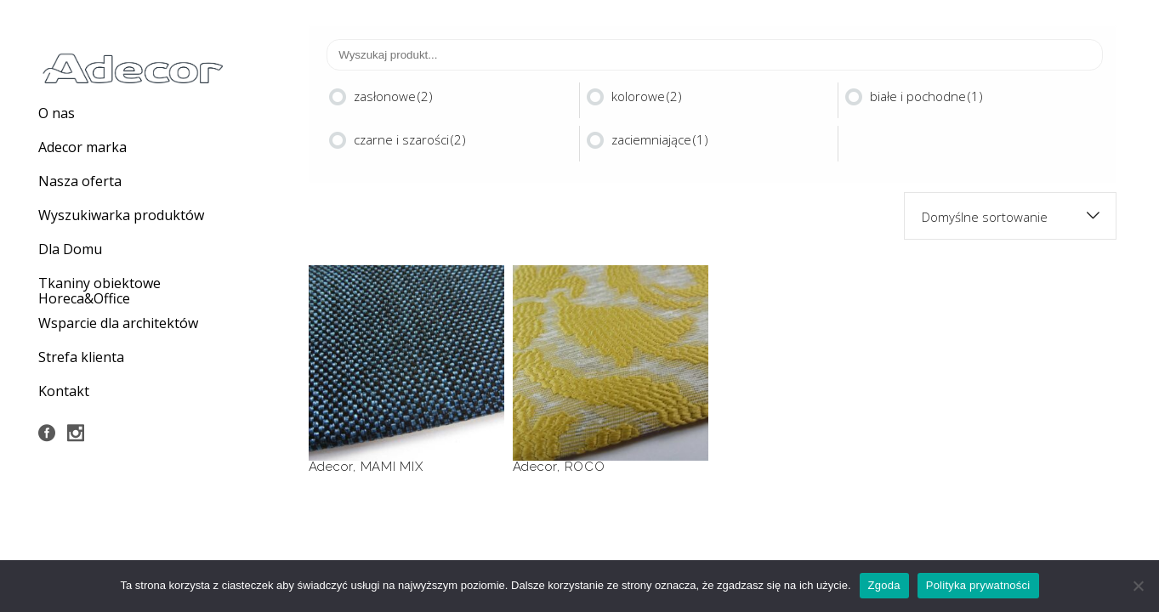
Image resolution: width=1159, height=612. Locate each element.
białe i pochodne (926, 96)
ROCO (585, 466)
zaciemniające (659, 139)
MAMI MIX (392, 466)
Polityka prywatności (978, 585)
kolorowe (646, 96)
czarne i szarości (410, 139)
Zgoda (884, 585)
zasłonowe (393, 96)
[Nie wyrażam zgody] (1137, 585)
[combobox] (1010, 216)
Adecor (331, 466)
